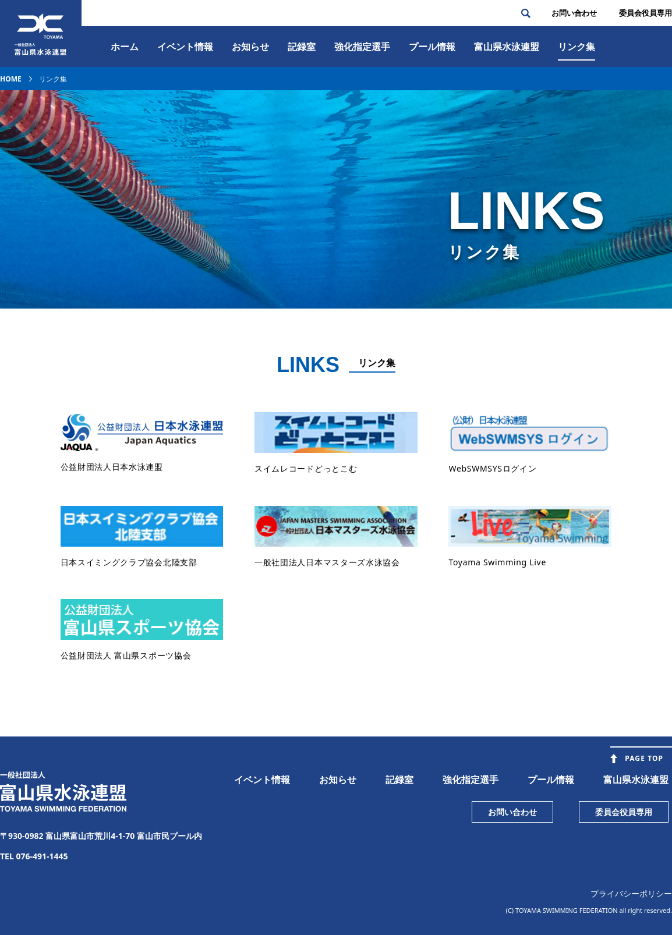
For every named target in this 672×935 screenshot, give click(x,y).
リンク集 (576, 46)
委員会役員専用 (623, 811)
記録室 (302, 46)
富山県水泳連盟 (636, 779)
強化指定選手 (362, 46)
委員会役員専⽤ (645, 13)
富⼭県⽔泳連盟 (506, 46)
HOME (11, 79)
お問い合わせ (574, 13)
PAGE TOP (644, 758)
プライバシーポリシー (631, 893)
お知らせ (250, 46)
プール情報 (432, 46)
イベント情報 (185, 46)
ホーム (125, 46)
